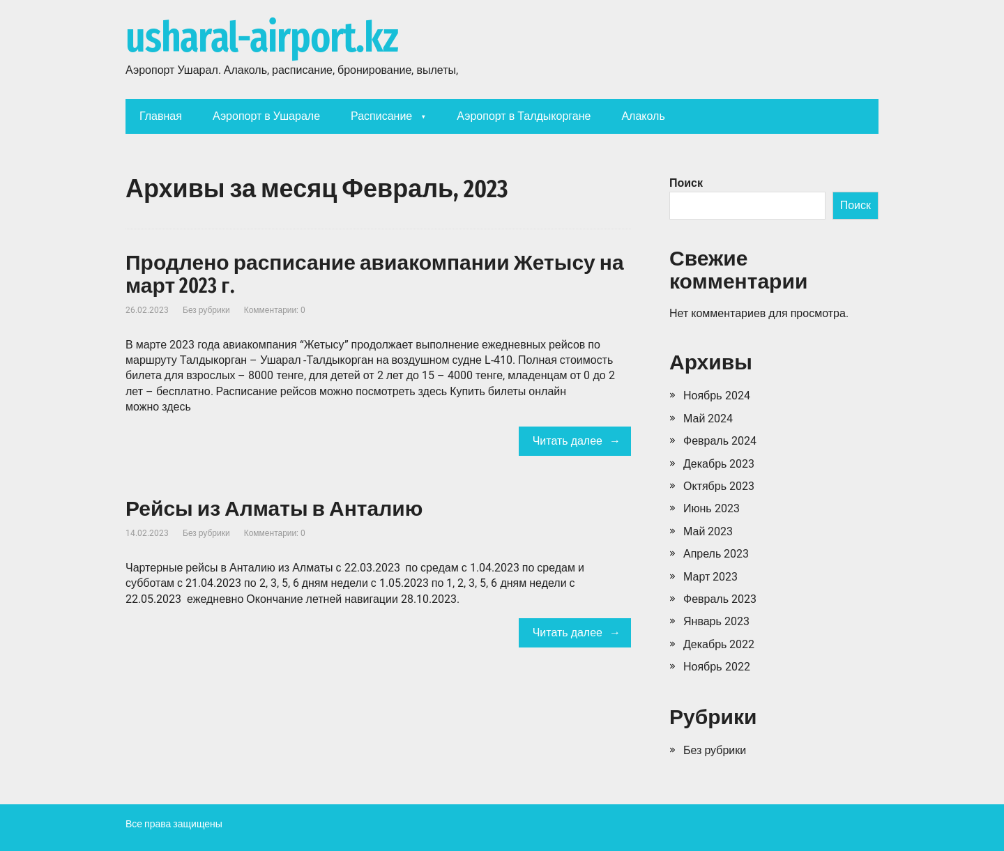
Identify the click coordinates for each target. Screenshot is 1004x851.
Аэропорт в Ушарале (266, 116)
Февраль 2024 (719, 440)
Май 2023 (708, 531)
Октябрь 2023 (718, 486)
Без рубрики (206, 310)
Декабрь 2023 (718, 463)
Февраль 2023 (719, 599)
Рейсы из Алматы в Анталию (274, 508)
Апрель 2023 (716, 553)
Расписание (381, 116)
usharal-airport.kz (261, 38)
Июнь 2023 (711, 508)
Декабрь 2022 (718, 644)
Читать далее (567, 440)
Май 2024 (708, 418)
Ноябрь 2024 (716, 395)
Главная (160, 116)
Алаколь (642, 116)
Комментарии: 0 (275, 310)
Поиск (686, 183)
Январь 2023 (716, 621)
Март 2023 (710, 576)
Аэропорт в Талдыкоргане (524, 116)
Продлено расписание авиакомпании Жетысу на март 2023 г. (375, 274)
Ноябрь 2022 (716, 666)
